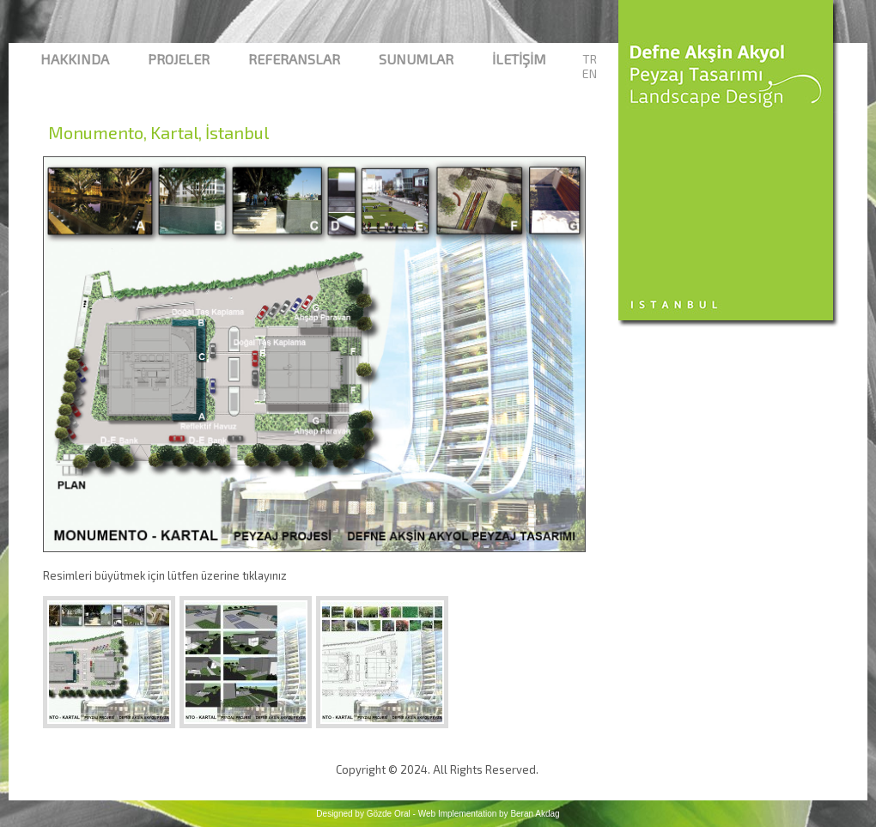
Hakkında (74, 59)
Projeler (179, 59)
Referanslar (294, 59)
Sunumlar (416, 59)
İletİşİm (519, 59)
